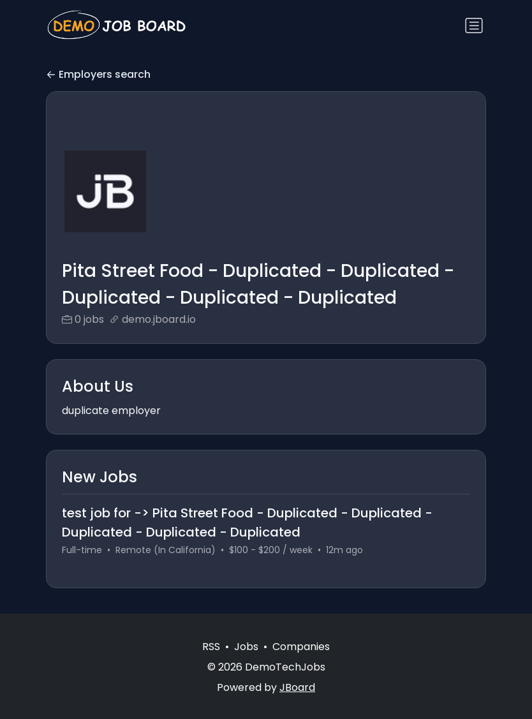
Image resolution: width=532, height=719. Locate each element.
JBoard (297, 687)
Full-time (82, 550)
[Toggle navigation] (474, 25)
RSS (211, 646)
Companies (301, 646)
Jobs (246, 646)
